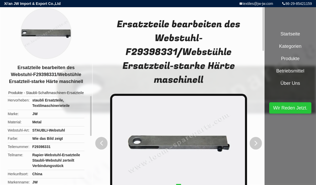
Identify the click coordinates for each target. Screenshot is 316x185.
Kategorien (290, 46)
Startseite (290, 33)
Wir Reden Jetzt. (290, 107)
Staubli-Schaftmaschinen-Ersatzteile (55, 93)
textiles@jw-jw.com (258, 4)
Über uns (290, 83)
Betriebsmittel (290, 70)
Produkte (15, 93)
